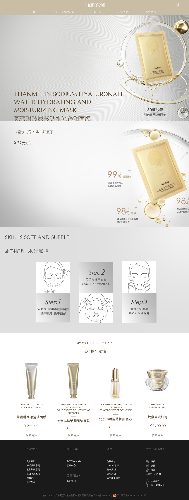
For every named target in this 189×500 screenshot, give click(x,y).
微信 (150, 462)
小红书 (153, 474)
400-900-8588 (154, 485)
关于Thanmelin (64, 12)
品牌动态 (150, 12)
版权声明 (111, 473)
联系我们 (71, 481)
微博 (150, 466)
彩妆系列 (31, 478)
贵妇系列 (31, 461)
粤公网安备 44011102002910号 (129, 495)
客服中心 (71, 465)
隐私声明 (111, 469)
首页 (35, 12)
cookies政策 (113, 465)
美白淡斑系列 (33, 473)
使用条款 (111, 461)
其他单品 (31, 482)
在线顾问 (152, 481)
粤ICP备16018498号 (103, 495)
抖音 (150, 470)
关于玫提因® (113, 478)
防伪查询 (123, 12)
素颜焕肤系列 (33, 469)
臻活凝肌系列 (33, 465)
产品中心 (95, 12)
